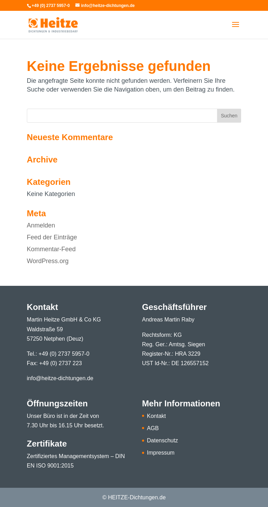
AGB (153, 428)
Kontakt (156, 416)
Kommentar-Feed (51, 249)
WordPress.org (48, 261)
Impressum (160, 453)
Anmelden (41, 225)
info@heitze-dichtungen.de (60, 378)
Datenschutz (162, 440)
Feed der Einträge (52, 237)
